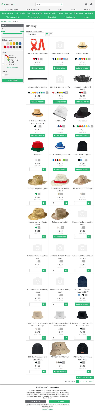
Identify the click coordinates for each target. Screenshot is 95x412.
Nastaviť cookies (47, 409)
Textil (9, 21)
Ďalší (91, 381)
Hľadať (12, 25)
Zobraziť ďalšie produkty (85, 377)
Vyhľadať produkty (12, 80)
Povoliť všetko (59, 401)
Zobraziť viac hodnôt (12, 67)
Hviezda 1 (10, 62)
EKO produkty (11, 60)
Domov (3, 21)
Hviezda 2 (10, 64)
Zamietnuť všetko (35, 401)
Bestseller (10, 58)
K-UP (6, 75)
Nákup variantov (37, 68)
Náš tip (9, 56)
